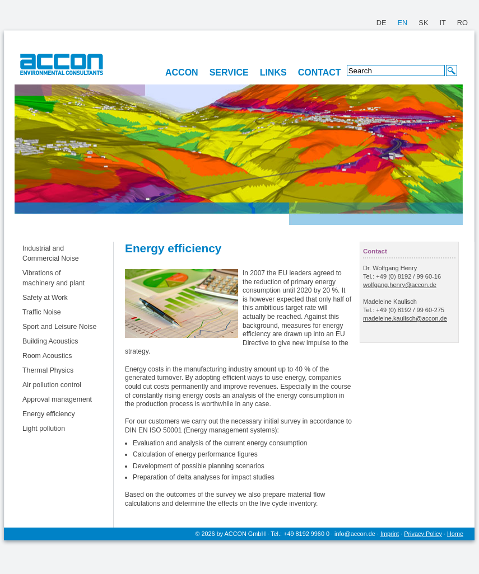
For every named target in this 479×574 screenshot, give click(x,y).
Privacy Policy (423, 533)
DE (381, 22)
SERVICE (229, 72)
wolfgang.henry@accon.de (399, 284)
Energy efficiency (48, 414)
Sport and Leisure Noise (59, 327)
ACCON (181, 72)
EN (403, 22)
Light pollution (43, 428)
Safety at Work (45, 298)
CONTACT (319, 72)
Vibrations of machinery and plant (53, 278)
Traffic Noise (41, 312)
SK (423, 22)
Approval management (57, 399)
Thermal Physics (47, 370)
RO (462, 22)
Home (455, 533)
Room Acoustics (47, 356)
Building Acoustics (50, 341)
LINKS (273, 72)
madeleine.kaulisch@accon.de (405, 318)
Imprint (389, 533)
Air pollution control (51, 385)
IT (442, 22)
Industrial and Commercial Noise (50, 253)
